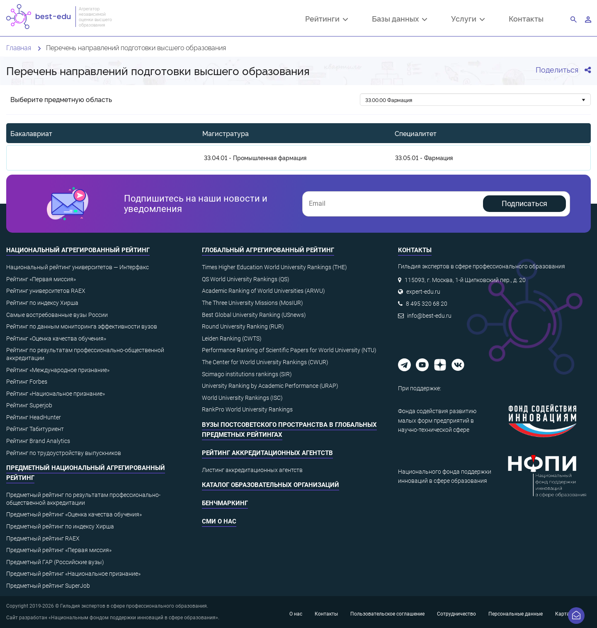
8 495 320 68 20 (426, 303)
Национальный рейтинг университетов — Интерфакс (77, 267)
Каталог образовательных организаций (270, 485)
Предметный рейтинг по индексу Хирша (60, 526)
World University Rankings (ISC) (242, 397)
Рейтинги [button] (326, 19)
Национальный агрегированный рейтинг (78, 250)
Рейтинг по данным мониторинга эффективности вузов (81, 326)
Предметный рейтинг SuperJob (48, 585)
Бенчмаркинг (225, 503)
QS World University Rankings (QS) (245, 279)
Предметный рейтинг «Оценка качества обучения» (74, 514)
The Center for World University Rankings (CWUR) (265, 362)
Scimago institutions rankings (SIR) (247, 374)
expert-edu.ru (423, 291)
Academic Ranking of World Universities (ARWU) (263, 290)
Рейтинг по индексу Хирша (42, 302)
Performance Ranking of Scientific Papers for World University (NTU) (289, 350)
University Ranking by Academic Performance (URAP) (270, 385)
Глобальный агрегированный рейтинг (268, 250)
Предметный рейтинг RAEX (43, 538)
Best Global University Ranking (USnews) (254, 315)
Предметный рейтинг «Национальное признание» (73, 573)
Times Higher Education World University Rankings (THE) (274, 267)
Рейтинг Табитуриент (35, 429)
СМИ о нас (219, 521)
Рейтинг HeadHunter (33, 417)
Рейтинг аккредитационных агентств (267, 453)
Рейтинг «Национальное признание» (55, 393)
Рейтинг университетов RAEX (45, 290)
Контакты (526, 18)
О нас (295, 614)
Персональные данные (515, 614)
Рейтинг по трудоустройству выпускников (63, 453)
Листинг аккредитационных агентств (252, 470)
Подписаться (524, 203)
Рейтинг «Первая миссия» (41, 279)
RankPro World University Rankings (247, 409)
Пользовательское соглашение (387, 614)
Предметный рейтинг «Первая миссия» (59, 550)
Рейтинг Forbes (26, 381)
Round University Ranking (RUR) (243, 326)
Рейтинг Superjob (29, 405)
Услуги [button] (468, 19)
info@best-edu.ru (429, 315)
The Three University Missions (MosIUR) (252, 302)
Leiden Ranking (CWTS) (232, 338)
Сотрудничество (456, 614)
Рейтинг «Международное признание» (57, 370)
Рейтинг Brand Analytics (38, 441)
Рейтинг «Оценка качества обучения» (56, 338)
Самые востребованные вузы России (57, 315)
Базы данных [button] (399, 19)
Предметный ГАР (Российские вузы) (55, 562)
